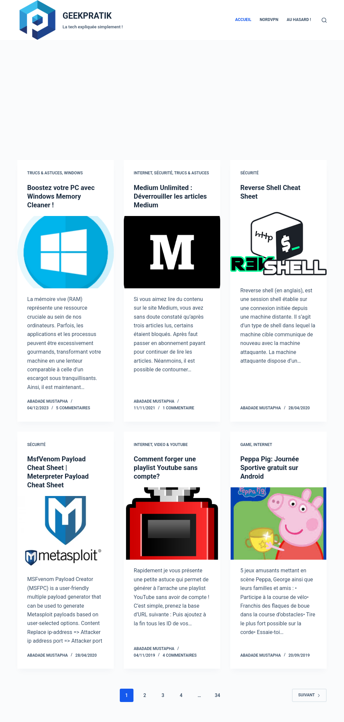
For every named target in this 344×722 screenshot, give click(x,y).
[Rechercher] (324, 20)
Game (245, 444)
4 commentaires (179, 655)
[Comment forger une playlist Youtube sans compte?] (172, 523)
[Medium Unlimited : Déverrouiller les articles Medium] (172, 252)
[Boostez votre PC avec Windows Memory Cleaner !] (65, 252)
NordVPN (269, 19)
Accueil (243, 19)
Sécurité (163, 173)
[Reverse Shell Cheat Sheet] (278, 243)
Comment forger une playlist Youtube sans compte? (166, 467)
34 (217, 695)
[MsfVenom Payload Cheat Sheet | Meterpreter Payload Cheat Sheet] (65, 532)
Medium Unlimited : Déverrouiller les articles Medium (170, 196)
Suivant (309, 695)
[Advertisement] (172, 90)
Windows (73, 173)
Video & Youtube (171, 444)
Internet (143, 173)
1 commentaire (178, 408)
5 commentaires (73, 408)
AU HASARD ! (299, 19)
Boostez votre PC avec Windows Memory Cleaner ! (61, 196)
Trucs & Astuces (44, 173)
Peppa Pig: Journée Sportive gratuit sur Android (269, 467)
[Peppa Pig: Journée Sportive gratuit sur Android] (278, 523)
